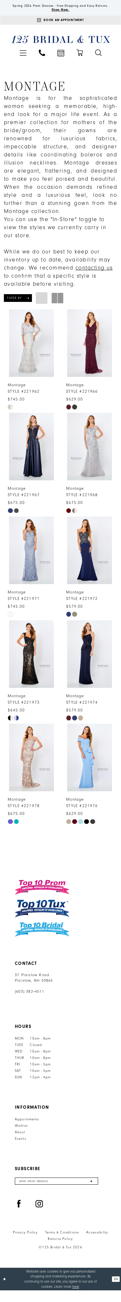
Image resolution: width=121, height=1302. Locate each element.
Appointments (27, 1129)
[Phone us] (42, 61)
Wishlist (21, 1136)
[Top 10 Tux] (42, 918)
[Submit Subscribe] (91, 1192)
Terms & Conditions (62, 1244)
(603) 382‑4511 (29, 1001)
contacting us (94, 276)
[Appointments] (60, 27)
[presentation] (31, 351)
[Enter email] (56, 1192)
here (75, 1298)
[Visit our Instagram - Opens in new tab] (39, 1215)
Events (20, 1149)
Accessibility (97, 1244)
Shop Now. (60, 15)
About (20, 1142)
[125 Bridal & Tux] (60, 48)
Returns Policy (60, 1251)
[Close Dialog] (5, 1290)
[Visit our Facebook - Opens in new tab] (19, 1215)
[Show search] (98, 61)
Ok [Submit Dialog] (115, 1290)
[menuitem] (23, 61)
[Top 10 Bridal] (42, 939)
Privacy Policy (25, 1244)
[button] (23, 61)
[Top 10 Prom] (42, 897)
